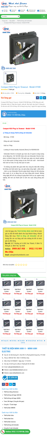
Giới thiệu (13, 341)
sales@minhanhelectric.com (16, 367)
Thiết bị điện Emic (8, 418)
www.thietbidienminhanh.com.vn (18, 370)
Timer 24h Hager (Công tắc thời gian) (14, 401)
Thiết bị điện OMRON (9, 408)
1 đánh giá (11, 89)
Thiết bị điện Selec (9, 415)
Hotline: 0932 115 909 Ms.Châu (15, 432)
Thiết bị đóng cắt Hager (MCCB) (12, 395)
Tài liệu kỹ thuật (31, 341)
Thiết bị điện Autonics (10, 422)
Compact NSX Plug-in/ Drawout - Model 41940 (23, 225)
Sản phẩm (21, 341)
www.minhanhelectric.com (16, 373)
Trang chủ (5, 341)
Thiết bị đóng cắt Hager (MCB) (12, 398)
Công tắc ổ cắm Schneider (11, 428)
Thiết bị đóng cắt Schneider (26, 236)
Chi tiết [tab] (4, 123)
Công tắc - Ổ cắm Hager (10, 404)
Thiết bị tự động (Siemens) (11, 392)
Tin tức (40, 341)
